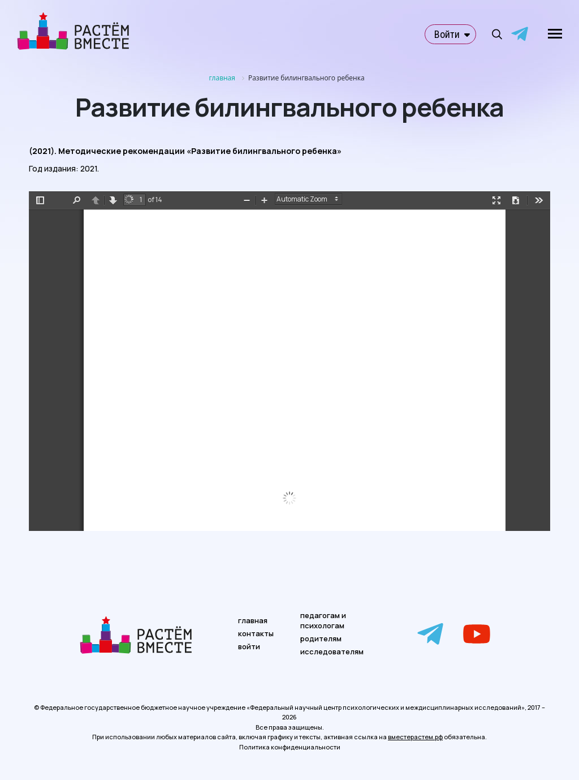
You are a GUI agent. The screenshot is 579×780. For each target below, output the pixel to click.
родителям (321, 638)
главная (252, 620)
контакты (256, 633)
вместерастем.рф (415, 736)
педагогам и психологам (323, 620)
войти (249, 646)
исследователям (332, 651)
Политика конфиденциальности (289, 747)
